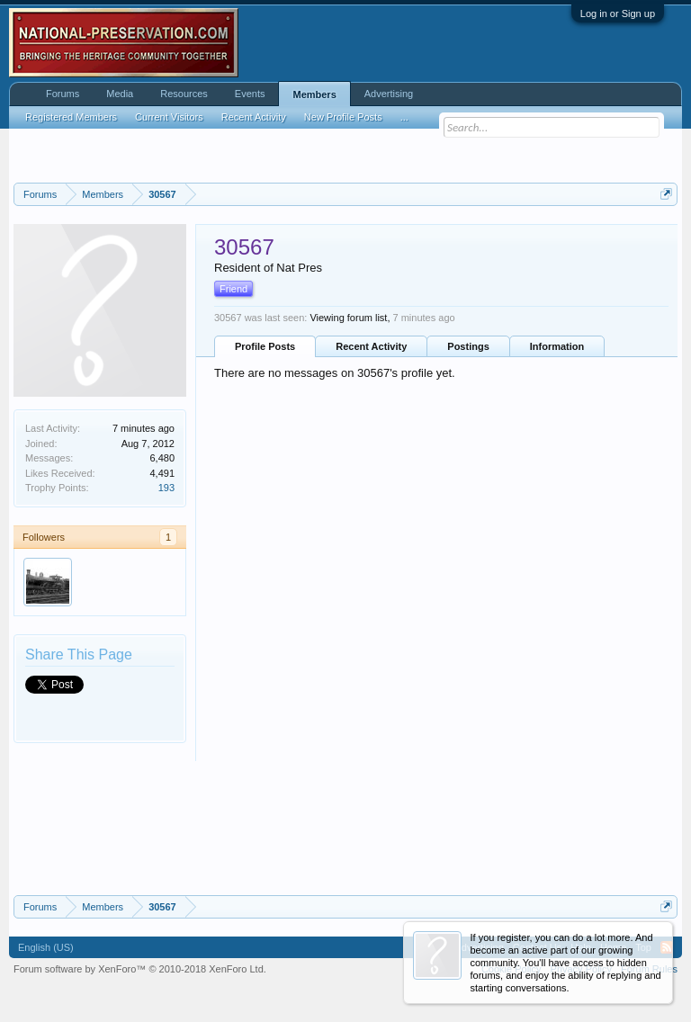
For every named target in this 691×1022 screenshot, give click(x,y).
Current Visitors (169, 117)
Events (250, 93)
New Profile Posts (343, 117)
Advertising (388, 93)
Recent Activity (371, 346)
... (404, 117)
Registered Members (71, 117)
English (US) (46, 947)
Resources (184, 93)
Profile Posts (265, 346)
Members (314, 94)
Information (557, 346)
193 (166, 487)
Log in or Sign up (617, 13)
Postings (468, 346)
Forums (62, 93)
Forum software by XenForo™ (139, 969)
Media (119, 93)
